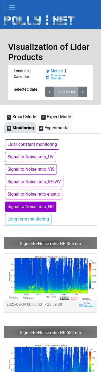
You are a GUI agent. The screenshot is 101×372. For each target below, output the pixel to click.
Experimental (54, 128)
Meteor (54, 71)
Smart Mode (21, 117)
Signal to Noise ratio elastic (34, 194)
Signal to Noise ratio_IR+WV (34, 181)
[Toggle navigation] (11, 7)
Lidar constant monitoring (32, 144)
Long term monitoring (28, 219)
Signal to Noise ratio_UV (31, 156)
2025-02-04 (66, 92)
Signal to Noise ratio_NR (31, 206)
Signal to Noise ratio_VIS (31, 169)
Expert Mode (56, 117)
